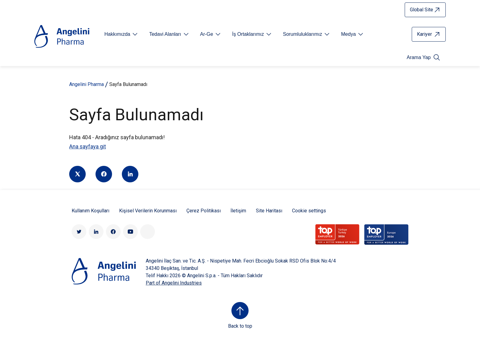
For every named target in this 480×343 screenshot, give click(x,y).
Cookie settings (309, 211)
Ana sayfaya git (87, 146)
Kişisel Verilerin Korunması (148, 211)
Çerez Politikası (203, 211)
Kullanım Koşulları (90, 211)
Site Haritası (269, 211)
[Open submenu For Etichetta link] (121, 34)
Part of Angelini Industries (174, 283)
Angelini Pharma (86, 84)
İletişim (238, 211)
